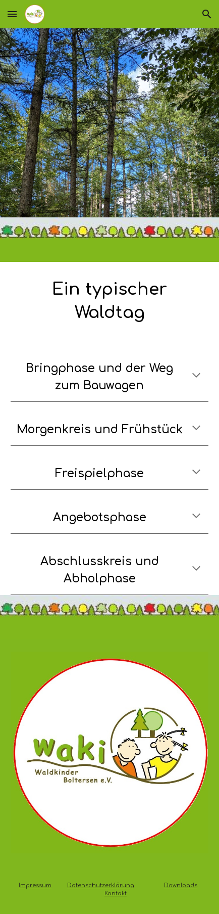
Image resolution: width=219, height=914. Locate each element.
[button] (12, 14)
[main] (109, 301)
